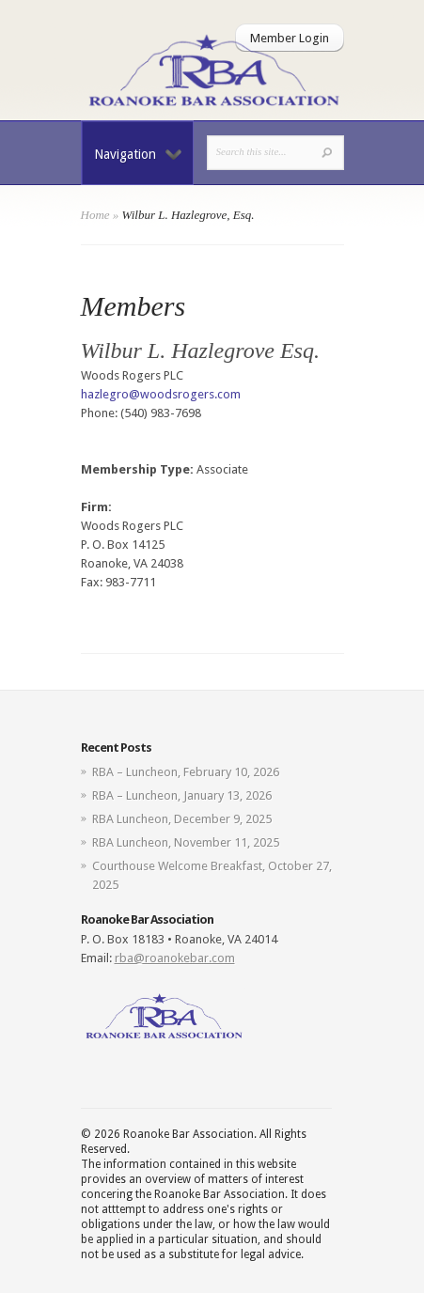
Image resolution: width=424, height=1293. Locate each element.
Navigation (137, 154)
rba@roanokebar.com (175, 958)
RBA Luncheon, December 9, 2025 (182, 819)
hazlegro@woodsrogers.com (161, 394)
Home (95, 215)
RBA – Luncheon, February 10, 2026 (185, 772)
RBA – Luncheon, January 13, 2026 (182, 795)
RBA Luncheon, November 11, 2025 (185, 842)
